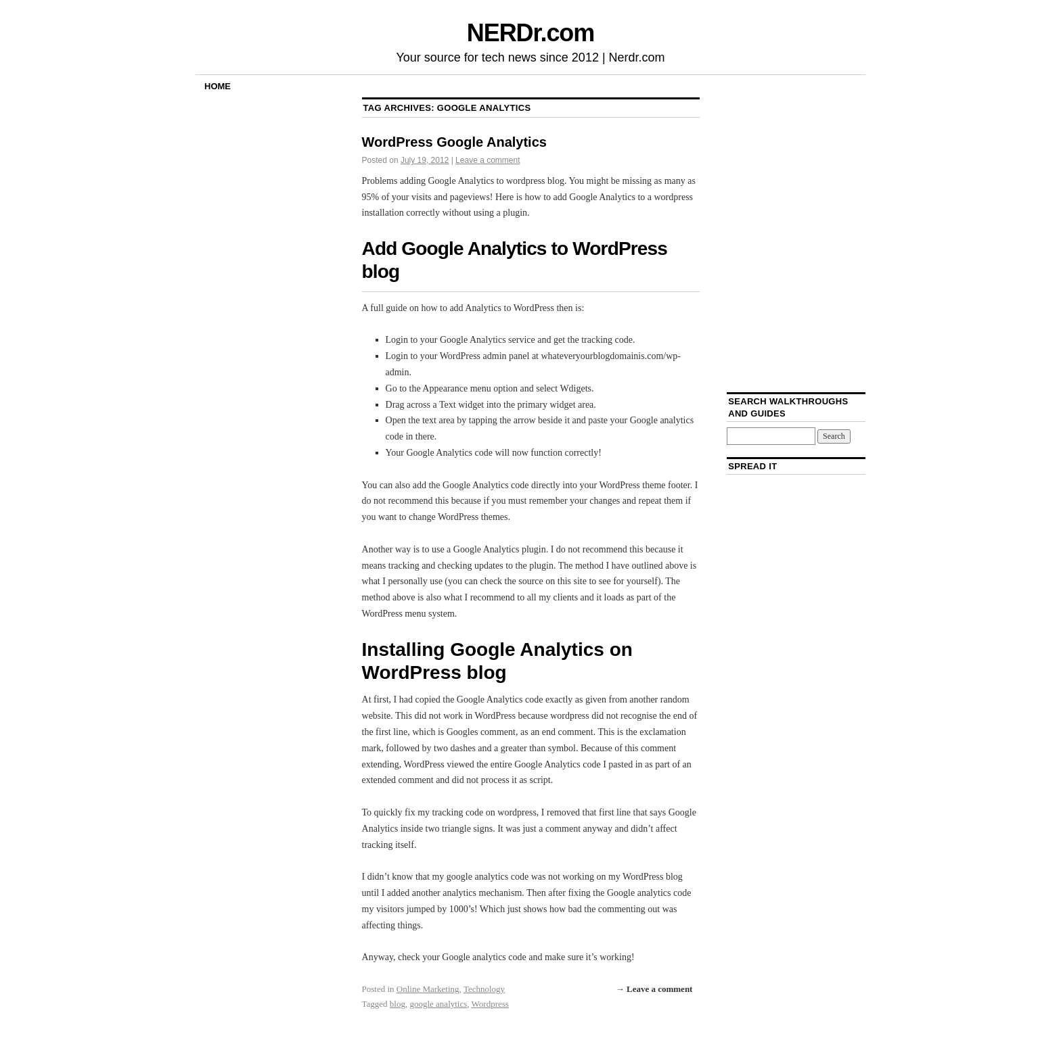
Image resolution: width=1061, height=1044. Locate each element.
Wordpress (490, 1004)
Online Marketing (428, 989)
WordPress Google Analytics (454, 142)
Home (217, 86)
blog (397, 1004)
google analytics (438, 1004)
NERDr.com (530, 33)
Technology (484, 989)
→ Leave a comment (654, 989)
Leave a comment (487, 160)
